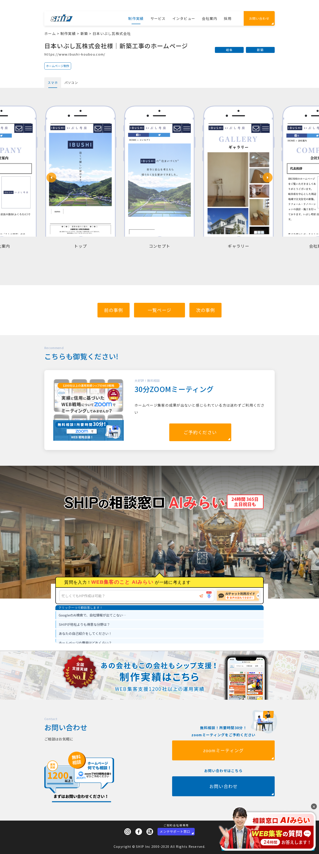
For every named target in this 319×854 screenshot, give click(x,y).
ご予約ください (200, 432)
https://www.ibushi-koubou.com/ (74, 54)
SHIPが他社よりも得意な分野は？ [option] (84, 624)
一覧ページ (159, 310)
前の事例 (113, 310)
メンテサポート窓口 (175, 831)
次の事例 (205, 310)
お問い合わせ (259, 18)
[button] (51, 177)
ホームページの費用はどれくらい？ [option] (85, 642)
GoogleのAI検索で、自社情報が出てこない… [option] (92, 615)
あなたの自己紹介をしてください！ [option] (85, 633)
